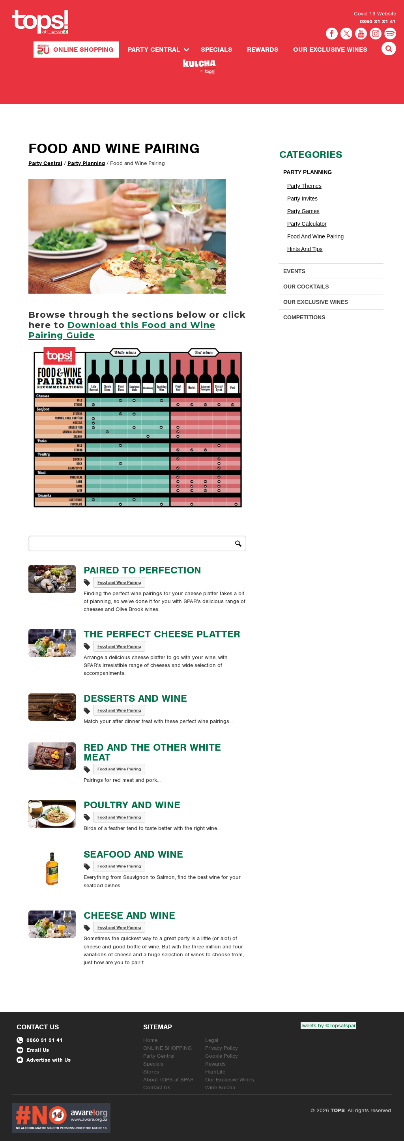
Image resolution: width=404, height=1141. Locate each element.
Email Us (33, 1050)
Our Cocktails (306, 286)
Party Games (303, 211)
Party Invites (302, 198)
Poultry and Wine (132, 804)
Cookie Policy (221, 1056)
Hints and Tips (305, 249)
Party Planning (86, 163)
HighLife (215, 1071)
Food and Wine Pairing (119, 582)
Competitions (304, 317)
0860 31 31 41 (378, 21)
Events (294, 271)
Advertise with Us (44, 1060)
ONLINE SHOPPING (83, 49)
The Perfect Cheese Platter (162, 634)
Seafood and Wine (133, 854)
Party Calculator (307, 224)
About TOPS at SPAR (168, 1079)
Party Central (154, 49)
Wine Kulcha (220, 1087)
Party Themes (304, 186)
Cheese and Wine (129, 915)
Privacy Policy (221, 1048)
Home (150, 1040)
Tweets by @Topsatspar (328, 1025)
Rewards (263, 49)
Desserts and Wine (135, 698)
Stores (151, 1071)
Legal (211, 1040)
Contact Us (156, 1087)
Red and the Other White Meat (152, 752)
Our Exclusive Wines (330, 49)
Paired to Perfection (142, 570)
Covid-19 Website (375, 13)
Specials (216, 49)
